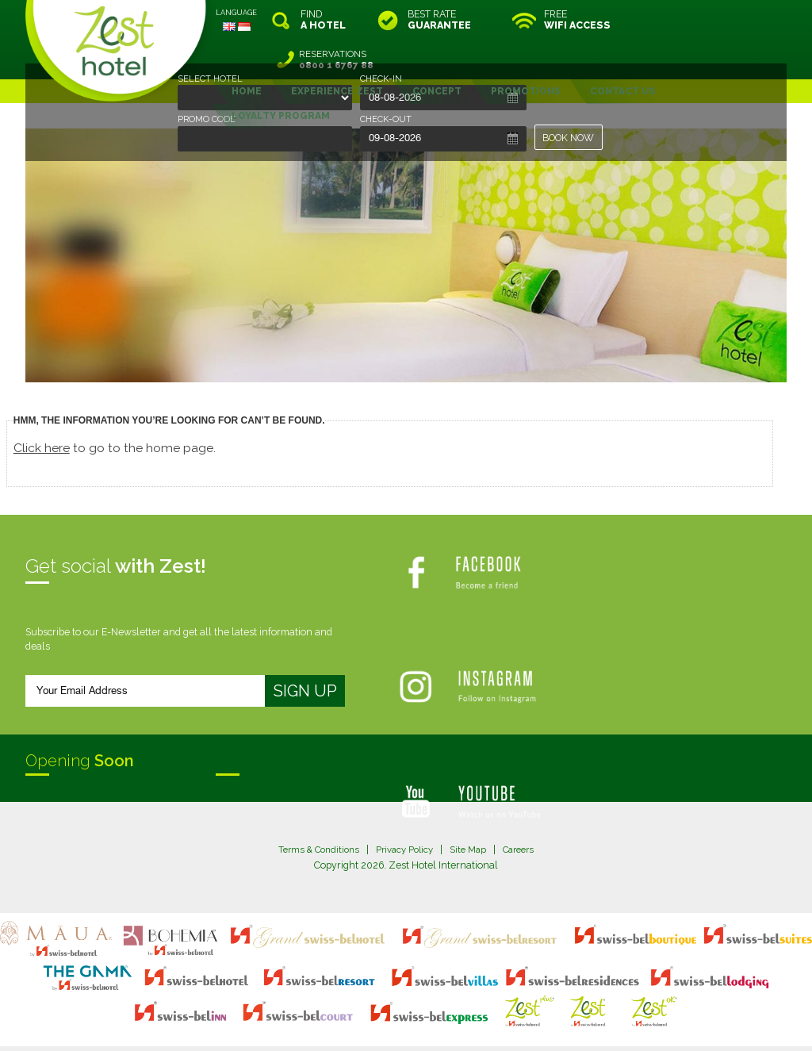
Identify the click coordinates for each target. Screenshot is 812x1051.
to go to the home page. (119, 408)
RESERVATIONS (719, 20)
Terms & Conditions (312, 809)
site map (353, 1008)
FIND (323, 20)
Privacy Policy (404, 809)
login (466, 1008)
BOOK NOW (569, 138)
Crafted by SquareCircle (497, 1022)
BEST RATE (439, 20)
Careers (525, 809)
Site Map (471, 809)
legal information (413, 1008)
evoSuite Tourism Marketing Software (355, 1022)
